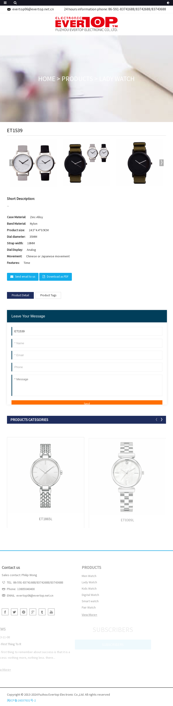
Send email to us (25, 276)
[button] (161, 162)
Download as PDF (57, 276)
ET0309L (127, 523)
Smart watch (82, 601)
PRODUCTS (77, 78)
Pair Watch (81, 607)
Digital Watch (83, 595)
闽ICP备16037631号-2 (21, 703)
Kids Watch (81, 588)
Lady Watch (117, 78)
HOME (46, 78)
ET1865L (45, 522)
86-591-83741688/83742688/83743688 (137, 9)
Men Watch (81, 576)
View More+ (82, 615)
